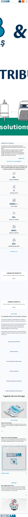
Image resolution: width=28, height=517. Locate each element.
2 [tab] (13, 93)
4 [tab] (15, 93)
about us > (22, 139)
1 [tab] (12, 93)
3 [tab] (14, 93)
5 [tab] (16, 93)
